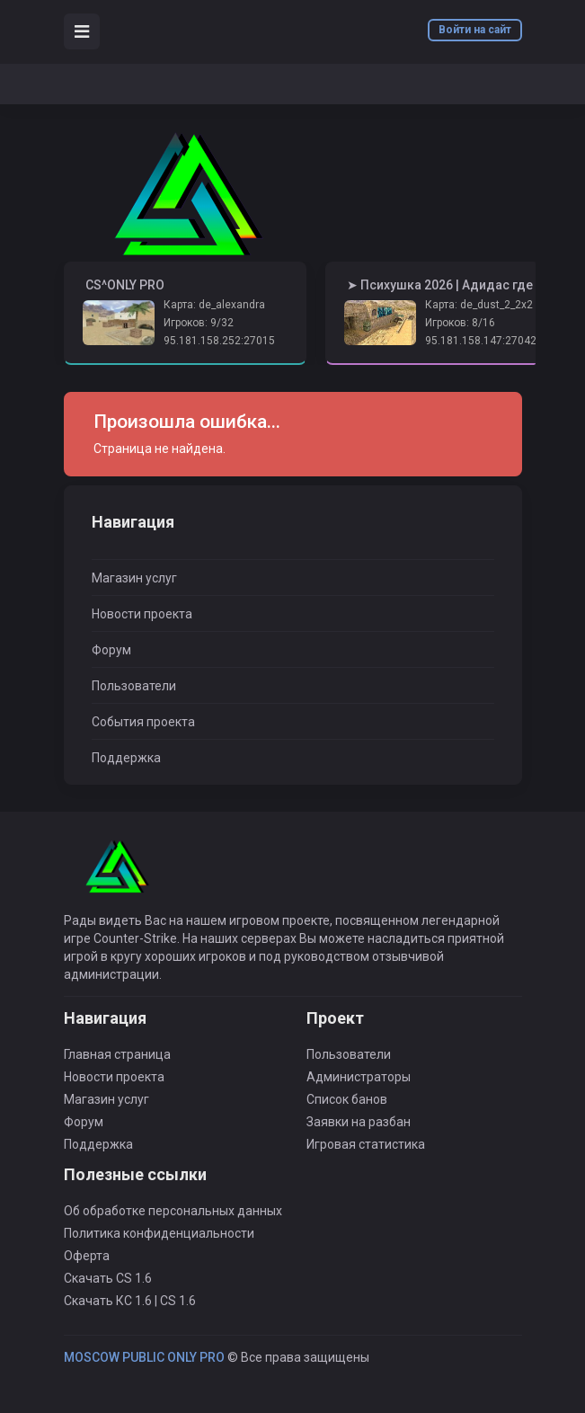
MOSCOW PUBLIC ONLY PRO (144, 1357)
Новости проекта (142, 614)
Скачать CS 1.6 (108, 1278)
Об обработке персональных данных (173, 1211)
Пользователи (134, 686)
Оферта (87, 1256)
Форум (111, 650)
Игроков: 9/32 (199, 322)
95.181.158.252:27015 (219, 340)
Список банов (346, 1099)
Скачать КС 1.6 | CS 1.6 (130, 1300)
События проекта (143, 722)
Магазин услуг (134, 578)
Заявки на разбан (358, 1122)
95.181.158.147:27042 (480, 340)
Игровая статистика (365, 1144)
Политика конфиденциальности (159, 1233)
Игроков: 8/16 (460, 322)
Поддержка (126, 758)
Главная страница (117, 1054)
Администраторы (358, 1077)
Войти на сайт (475, 29)
